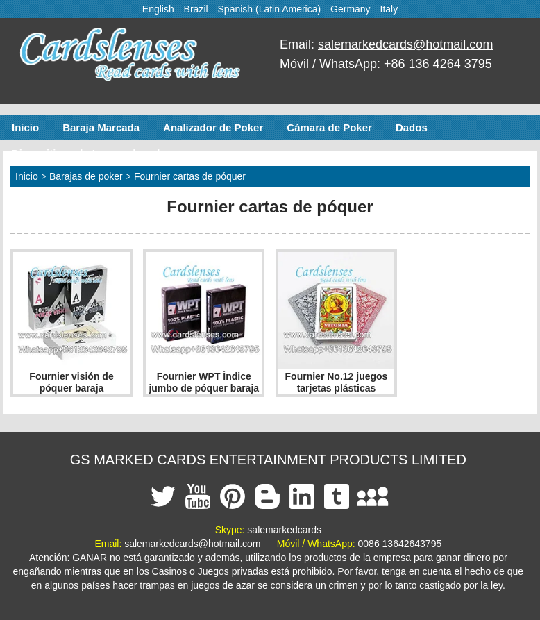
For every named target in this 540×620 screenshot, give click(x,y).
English (158, 9)
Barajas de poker (86, 176)
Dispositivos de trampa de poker (92, 153)
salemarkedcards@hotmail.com (405, 44)
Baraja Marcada (101, 127)
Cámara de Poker (329, 127)
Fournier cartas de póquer (190, 176)
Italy (389, 9)
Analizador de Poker (213, 127)
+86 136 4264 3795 (438, 64)
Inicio (25, 127)
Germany (350, 9)
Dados (412, 127)
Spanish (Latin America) (269, 9)
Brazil (196, 9)
